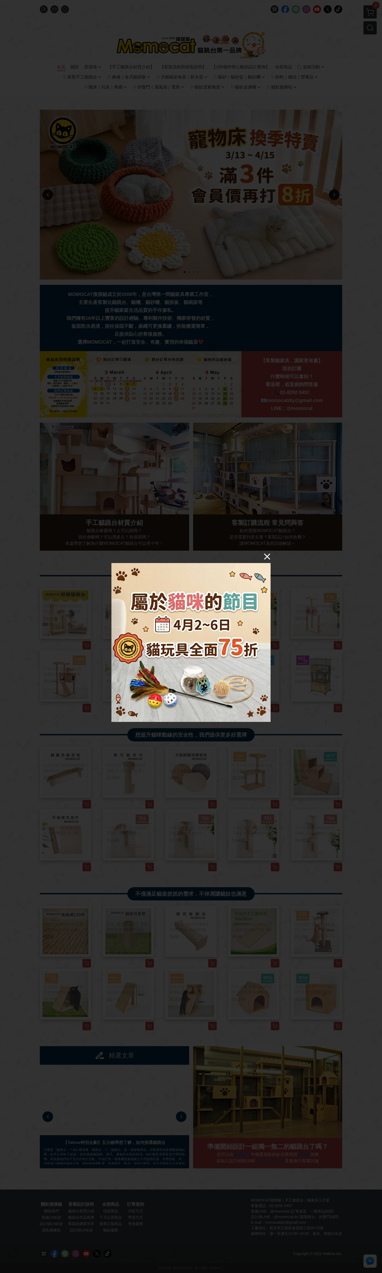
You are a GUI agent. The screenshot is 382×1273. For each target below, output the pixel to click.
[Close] (267, 556)
